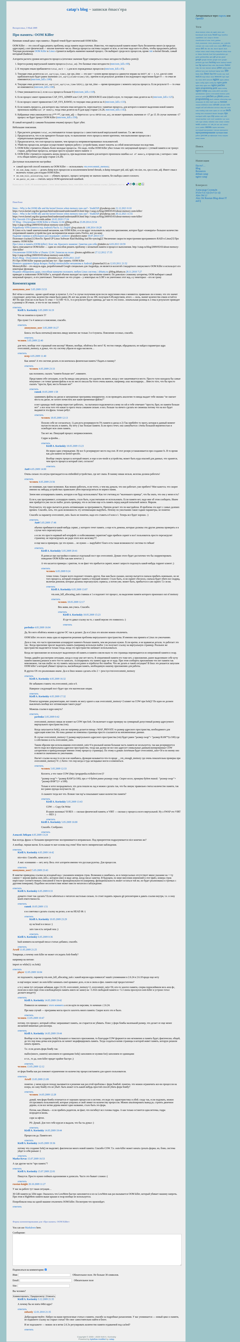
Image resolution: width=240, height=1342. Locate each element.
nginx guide (222, 82)
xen (218, 124)
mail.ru (199, 76)
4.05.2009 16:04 (42, 628)
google (198, 59)
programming (202, 99)
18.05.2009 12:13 (59, 418)
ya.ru (197, 127)
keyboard (212, 71)
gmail (223, 57)
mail (227, 74)
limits (198, 74)
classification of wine (203, 40)
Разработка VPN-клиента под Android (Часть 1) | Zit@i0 (42, 228)
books (210, 35)
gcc (227, 54)
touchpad (199, 116)
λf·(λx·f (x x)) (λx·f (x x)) (208, 192)
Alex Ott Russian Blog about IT (211, 198)
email (208, 51)
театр (220, 135)
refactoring (224, 99)
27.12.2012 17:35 (103, 253)
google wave (217, 60)
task (224, 110)
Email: (16, 1280)
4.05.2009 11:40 (38, 356)
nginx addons (224, 80)
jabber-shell (227, 68)
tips (226, 113)
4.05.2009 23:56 (47, 482)
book (205, 35)
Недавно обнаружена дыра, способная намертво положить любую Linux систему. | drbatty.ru (60, 272)
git (214, 57)
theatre (214, 113)
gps (203, 62)
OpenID (200, 18)
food (210, 54)
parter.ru (198, 96)
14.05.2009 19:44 (53, 1034)
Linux (52, 51)
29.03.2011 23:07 (71, 258)
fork (214, 54)
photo (220, 96)
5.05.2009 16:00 (69, 822)
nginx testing (222, 88)
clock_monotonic (202, 43)
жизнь (208, 127)
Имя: (15, 1275)
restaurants (199, 102)
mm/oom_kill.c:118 (84, 92)
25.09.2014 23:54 (88, 222)
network (209, 80)
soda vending (200, 110)
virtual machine (201, 119)
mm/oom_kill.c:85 (114, 68)
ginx (211, 57)
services (217, 107)
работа (198, 135)
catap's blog (77, 9)
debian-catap (202, 174)
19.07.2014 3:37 (95, 236)
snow (229, 107)
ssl (221, 110)
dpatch (221, 49)
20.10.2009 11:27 (37, 1184)
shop (222, 107)
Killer (41, 51)
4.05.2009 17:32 (58, 697)
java (203, 71)
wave (227, 119)
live (214, 74)
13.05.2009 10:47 (35, 1018)
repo (229, 99)
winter (221, 122)
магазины (221, 127)
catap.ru (210, 37)
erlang (212, 51)
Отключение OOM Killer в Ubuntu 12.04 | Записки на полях (43, 253)
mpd (227, 77)
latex (222, 71)
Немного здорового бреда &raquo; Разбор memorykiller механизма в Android (52, 264)
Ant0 (27, 469)
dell (202, 48)
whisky (205, 122)
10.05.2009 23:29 (58, 919)
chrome (216, 37)
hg (200, 65)
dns (209, 49)
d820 (224, 46)
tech (86, 185)
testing (198, 113)
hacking (212, 62)
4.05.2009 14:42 (46, 853)
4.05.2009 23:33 (47, 369)
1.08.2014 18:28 (93, 228)
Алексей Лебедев (22, 835)
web (197, 122)
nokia (210, 91)
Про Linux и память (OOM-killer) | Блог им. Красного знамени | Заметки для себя (55, 244)
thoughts (221, 113)
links (201, 74)
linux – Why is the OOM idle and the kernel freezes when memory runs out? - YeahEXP (56, 208)
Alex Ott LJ (201, 195)
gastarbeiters (220, 54)
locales (219, 74)
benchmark (199, 35)
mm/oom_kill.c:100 (41, 79)
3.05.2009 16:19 (46, 310)
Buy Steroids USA (22, 219)
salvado (216, 104)
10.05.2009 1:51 (40, 907)
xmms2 (225, 124)
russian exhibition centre (204, 105)
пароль (222, 15)
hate (197, 65)
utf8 (225, 116)
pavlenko (29, 628)
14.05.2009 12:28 (47, 1095)
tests (202, 113)
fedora (200, 54)
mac (223, 74)
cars (205, 37)
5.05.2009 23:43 (40, 870)
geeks (197, 57)
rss (218, 102)
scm (228, 104)
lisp (211, 74)
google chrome (207, 60)
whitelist (212, 122)
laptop (218, 71)
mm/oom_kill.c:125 (163, 97)
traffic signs (206, 116)
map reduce (206, 77)
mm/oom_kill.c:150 (66, 117)
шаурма (225, 135)
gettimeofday (204, 57)
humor (227, 65)
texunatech (208, 113)
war (224, 119)
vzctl (212, 119)
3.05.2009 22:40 (35, 341)
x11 (209, 124)
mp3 (223, 77)
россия (204, 135)
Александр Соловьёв (206, 190)
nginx (216, 79)
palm (227, 94)
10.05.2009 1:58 (50, 392)
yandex (202, 127)
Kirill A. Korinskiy (27, 310)
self (202, 107)
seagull (198, 107)
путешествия (222, 133)
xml (221, 124)
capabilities (199, 37)
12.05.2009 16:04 (33, 972)
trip (212, 116)
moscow (218, 76)
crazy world (209, 46)
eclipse (198, 51)
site (225, 107)
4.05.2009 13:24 (40, 835)
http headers (220, 65)
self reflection (209, 107)
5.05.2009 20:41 (69, 551)
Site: (15, 1286)
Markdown (30, 1228)
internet (208, 68)
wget (200, 122)
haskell (229, 62)
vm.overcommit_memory (96, 167)
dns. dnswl (214, 49)
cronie (220, 46)
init (151, 51)
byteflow (94, 1339)
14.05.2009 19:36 (46, 1143)
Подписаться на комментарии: (28, 1270)
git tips (218, 57)
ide (201, 68)
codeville (227, 43)
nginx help (199, 85)
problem (226, 96)
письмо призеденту (221, 130)
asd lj (198, 201)
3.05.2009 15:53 (39, 289)
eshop (225, 51)
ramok (37, 392)
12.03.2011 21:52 (118, 264)
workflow (204, 124)
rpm (215, 102)
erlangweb (218, 51)
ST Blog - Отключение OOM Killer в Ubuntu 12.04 (38, 222)
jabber (219, 68)
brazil (215, 35)
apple (215, 32)
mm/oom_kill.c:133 (115, 102)
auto (222, 32)
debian (198, 49)
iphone (214, 68)
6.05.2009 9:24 (63, 571)
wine (216, 122)
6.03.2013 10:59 (117, 244)
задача (214, 127)
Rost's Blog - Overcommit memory (30, 258)
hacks (218, 62)
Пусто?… (201, 165)
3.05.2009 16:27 (50, 328)
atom (219, 32)
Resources (201, 171)
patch (204, 96)
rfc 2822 (206, 102)
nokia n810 (216, 91)
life (227, 70)
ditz (205, 49)
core (203, 46)
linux (71, 185)
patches (210, 96)
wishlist (226, 122)
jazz (207, 71)
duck (225, 49)
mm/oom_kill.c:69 (120, 64)
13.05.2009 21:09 (40, 1079)
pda (215, 96)
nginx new (207, 85)
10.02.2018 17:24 (60, 219)
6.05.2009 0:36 (45, 937)
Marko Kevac (20, 1159)
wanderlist (218, 119)
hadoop (223, 62)
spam (215, 110)
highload (205, 65)
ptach (211, 99)
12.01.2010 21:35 (42, 1312)
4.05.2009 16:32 (58, 679)
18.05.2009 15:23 (75, 446)
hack (206, 62)
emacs (203, 51)
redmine (216, 99)
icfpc (197, 68)
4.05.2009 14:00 (38, 469)
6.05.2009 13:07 (79, 590)
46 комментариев (39, 185)
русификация (212, 135)
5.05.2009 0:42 (52, 717)
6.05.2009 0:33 (45, 891)
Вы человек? (19, 1291)
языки (202, 138)
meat (212, 77)
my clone (199, 80)
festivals (205, 54)
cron (215, 46)
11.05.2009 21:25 (28, 950)
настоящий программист (205, 130)
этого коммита (56, 1005)
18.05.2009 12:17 (75, 602)
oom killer (78, 185)
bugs (219, 35)
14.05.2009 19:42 (53, 1000)
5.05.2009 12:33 (59, 769)
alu (211, 32)
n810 (204, 80)
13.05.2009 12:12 (35, 1067)
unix (221, 116)
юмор (198, 138)
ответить (17, 308)
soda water (209, 110)
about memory (61, 185)
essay (229, 51)
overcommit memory (218, 94)
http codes (211, 65)
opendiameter (200, 94)
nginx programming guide (206, 88)
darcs (229, 46)
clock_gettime (216, 40)
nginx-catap (201, 90)
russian (223, 101)
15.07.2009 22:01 (46, 1171)
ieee (203, 68)
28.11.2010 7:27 (134, 272)
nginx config (200, 83)
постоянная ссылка (98, 185)
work (198, 124)
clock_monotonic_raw (215, 43)
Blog (198, 168)
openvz (208, 94)
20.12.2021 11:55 (124, 214)
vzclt (208, 119)
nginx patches (218, 85)
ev (196, 54)
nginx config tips (211, 83)
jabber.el (198, 71)
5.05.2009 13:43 (74, 802)
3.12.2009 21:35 (46, 1299)
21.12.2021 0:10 (123, 208)
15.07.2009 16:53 (36, 1159)
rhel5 (212, 102)
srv (219, 110)
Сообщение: (19, 1233)
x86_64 (213, 124)
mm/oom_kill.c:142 (115, 109)
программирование (206, 132)
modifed (102, 1339)
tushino (217, 116)
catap (111, 1339)
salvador (223, 105)
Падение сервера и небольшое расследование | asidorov (41, 236)
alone (208, 32)
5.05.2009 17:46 (48, 523)
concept (198, 46)
